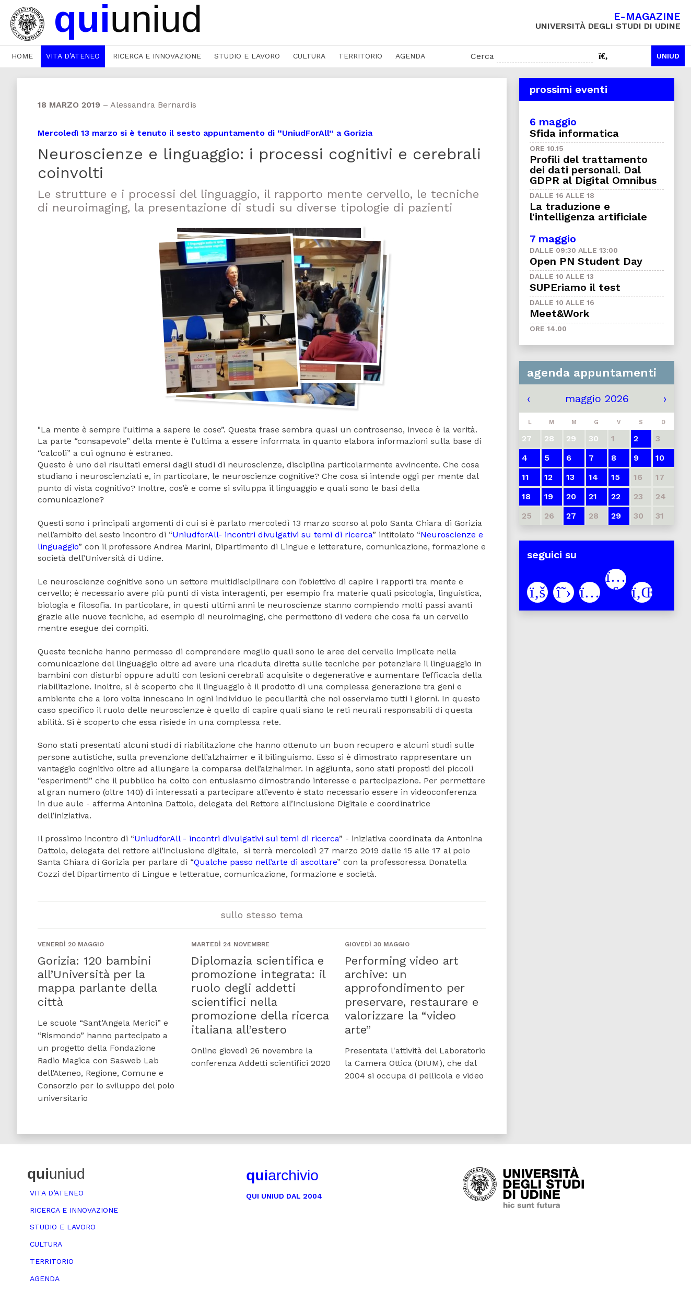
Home (22, 56)
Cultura (309, 56)
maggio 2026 (597, 398)
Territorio (360, 56)
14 (593, 477)
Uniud (668, 56)
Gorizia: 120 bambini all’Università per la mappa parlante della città (97, 981)
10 (659, 458)
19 (548, 496)
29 (616, 516)
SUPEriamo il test (575, 287)
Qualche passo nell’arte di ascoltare (265, 862)
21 (593, 496)
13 (570, 477)
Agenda (410, 56)
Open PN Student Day (586, 261)
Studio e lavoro (247, 56)
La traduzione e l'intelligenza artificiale (588, 211)
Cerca (482, 56)
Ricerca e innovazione (157, 56)
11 (525, 477)
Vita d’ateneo (73, 56)
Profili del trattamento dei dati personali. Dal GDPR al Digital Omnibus (593, 169)
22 (615, 496)
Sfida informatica (574, 133)
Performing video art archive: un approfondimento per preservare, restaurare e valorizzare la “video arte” (411, 995)
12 (548, 477)
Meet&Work (560, 313)
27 (571, 516)
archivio (282, 1175)
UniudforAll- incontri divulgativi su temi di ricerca (272, 534)
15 (615, 477)
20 (571, 496)
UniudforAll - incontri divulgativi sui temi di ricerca (236, 838)
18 (526, 496)
